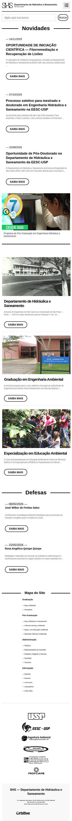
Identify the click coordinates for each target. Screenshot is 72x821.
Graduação (27, 600)
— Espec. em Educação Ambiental (35, 630)
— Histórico (26, 646)
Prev (6, 211)
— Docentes (27, 658)
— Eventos (26, 678)
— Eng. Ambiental (29, 605)
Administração (29, 640)
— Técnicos (26, 662)
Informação (27, 668)
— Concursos (27, 682)
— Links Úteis (27, 691)
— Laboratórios (28, 687)
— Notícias (26, 674)
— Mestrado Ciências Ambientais (34, 634)
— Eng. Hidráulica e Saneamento (34, 621)
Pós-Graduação (29, 615)
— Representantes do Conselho (34, 650)
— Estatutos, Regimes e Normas (34, 654)
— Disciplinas (27, 610)
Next (66, 211)
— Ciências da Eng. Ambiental (33, 625)
